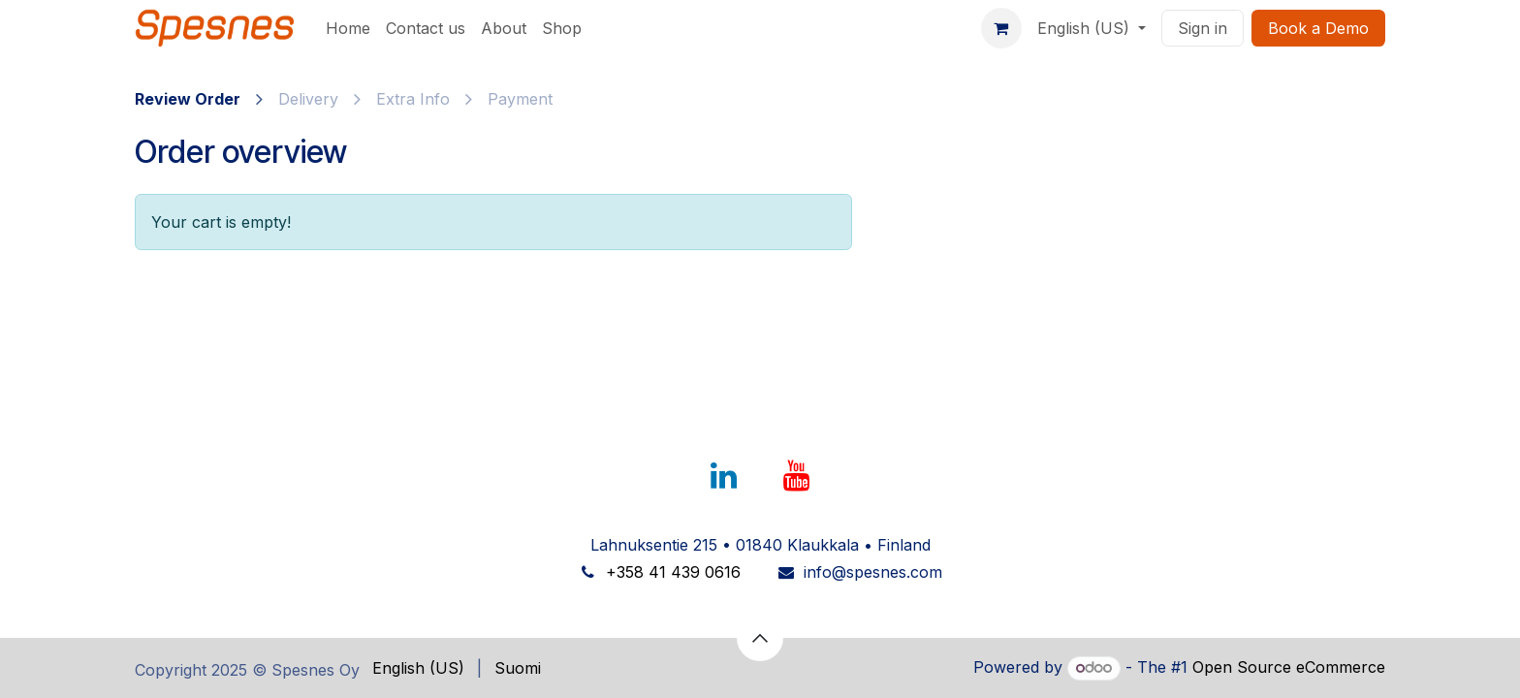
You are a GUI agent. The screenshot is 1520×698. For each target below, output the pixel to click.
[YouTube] (797, 476)
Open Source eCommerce (1288, 667)
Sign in (1202, 28)
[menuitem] (348, 28)
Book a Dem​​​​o (1318, 28)
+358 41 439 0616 (673, 572)
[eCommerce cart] (1001, 28)
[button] (760, 638)
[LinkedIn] (723, 476)
